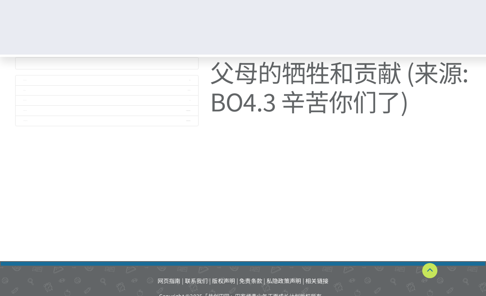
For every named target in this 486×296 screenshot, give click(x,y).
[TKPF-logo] (56, 23)
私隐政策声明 (284, 281)
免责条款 (250, 281)
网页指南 (169, 281)
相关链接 (316, 281)
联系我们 (196, 281)
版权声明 (223, 281)
